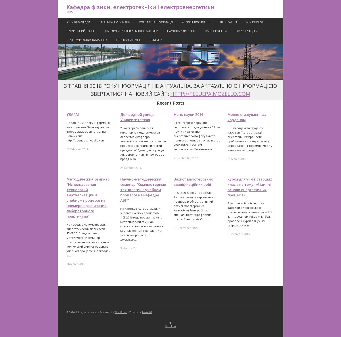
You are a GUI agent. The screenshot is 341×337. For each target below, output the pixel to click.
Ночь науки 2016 (188, 114)
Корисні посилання (196, 22)
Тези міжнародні (128, 40)
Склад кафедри (247, 31)
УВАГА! (73, 114)
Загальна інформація (114, 22)
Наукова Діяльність (181, 31)
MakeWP (147, 312)
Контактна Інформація (156, 22)
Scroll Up (170, 325)
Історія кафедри (78, 22)
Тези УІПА (155, 40)
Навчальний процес (81, 31)
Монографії (254, 22)
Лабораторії (229, 22)
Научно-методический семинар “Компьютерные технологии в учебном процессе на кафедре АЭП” (143, 190)
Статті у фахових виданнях (87, 40)
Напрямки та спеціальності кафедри (131, 31)
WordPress (121, 312)
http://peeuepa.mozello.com (210, 93)
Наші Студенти (216, 31)
